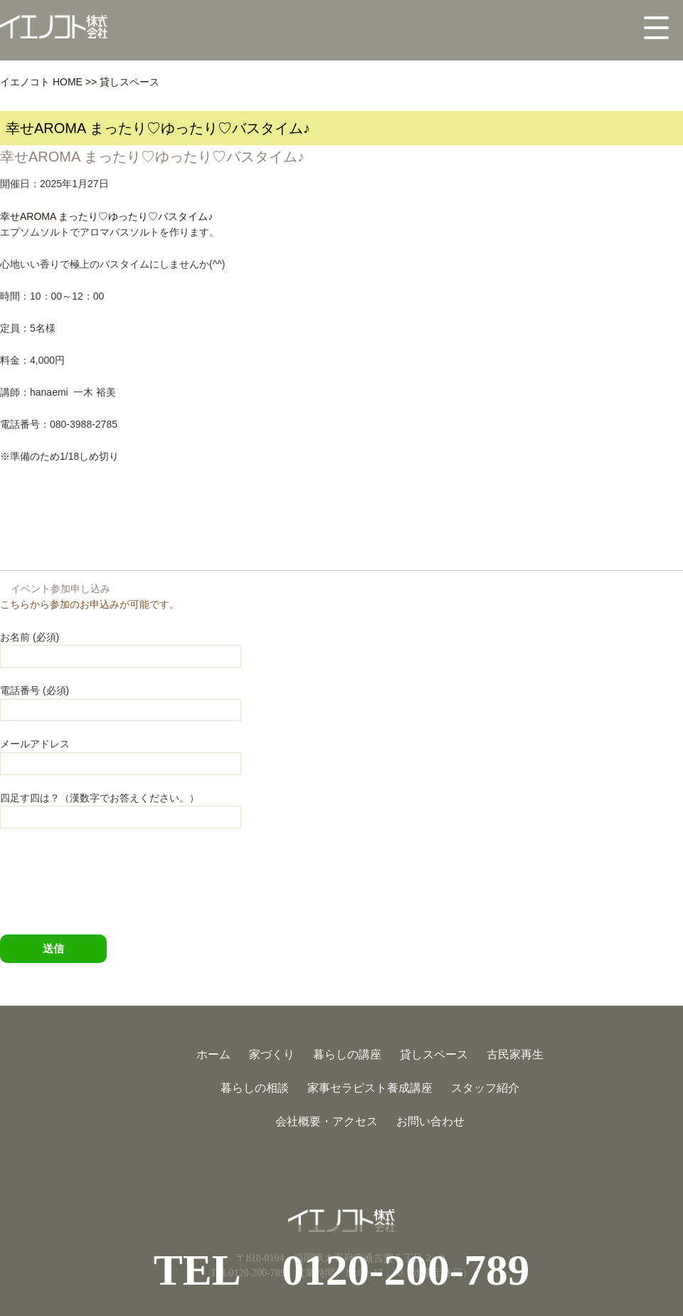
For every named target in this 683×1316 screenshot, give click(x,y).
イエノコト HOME (41, 82)
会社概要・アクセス (326, 1121)
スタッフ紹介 (485, 1088)
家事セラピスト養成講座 (370, 1088)
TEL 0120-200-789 (342, 1270)
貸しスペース (129, 82)
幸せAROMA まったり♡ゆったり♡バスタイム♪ (106, 216)
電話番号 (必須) (120, 700)
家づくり (272, 1054)
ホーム (213, 1054)
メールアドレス (120, 753)
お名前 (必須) (120, 646)
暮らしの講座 (347, 1054)
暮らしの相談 (255, 1088)
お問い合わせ (430, 1121)
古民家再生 (515, 1054)
